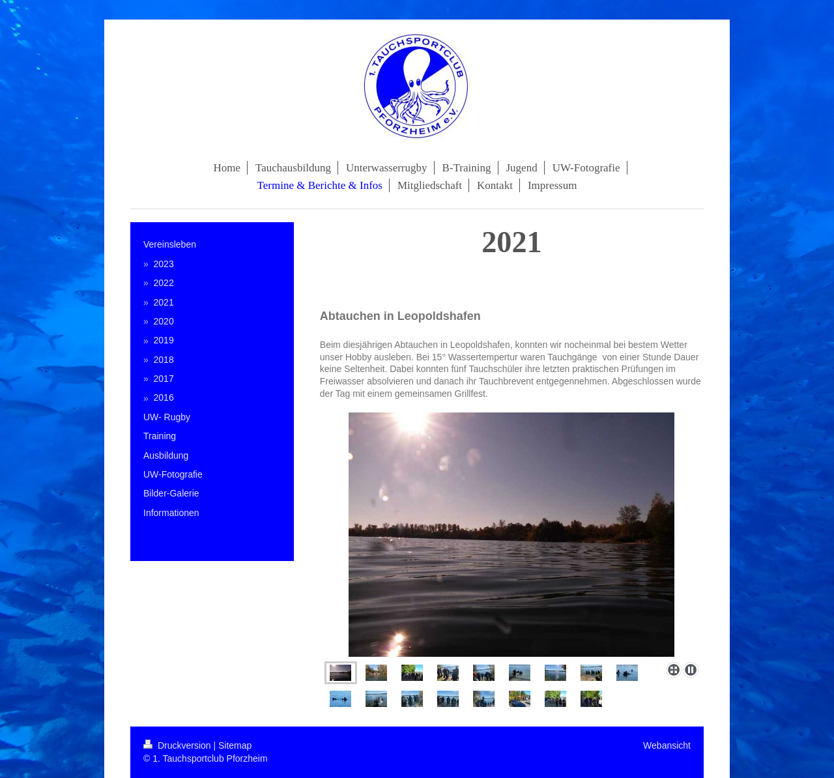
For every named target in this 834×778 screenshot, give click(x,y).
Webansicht (667, 745)
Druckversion (178, 745)
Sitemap (235, 745)
